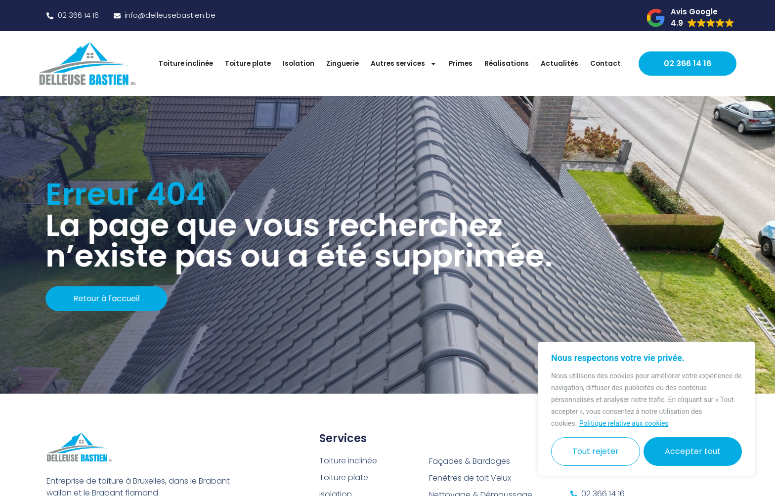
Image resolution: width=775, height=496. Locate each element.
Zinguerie (342, 63)
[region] (646, 409)
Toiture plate (248, 63)
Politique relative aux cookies (624, 423)
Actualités (559, 63)
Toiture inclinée (186, 63)
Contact (605, 63)
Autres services (404, 63)
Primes (461, 63)
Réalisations (506, 63)
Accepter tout (693, 451)
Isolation (298, 63)
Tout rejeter (595, 451)
